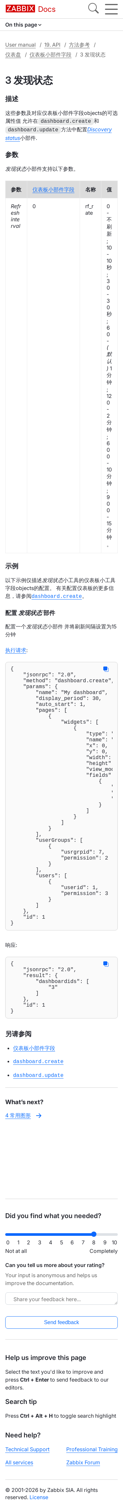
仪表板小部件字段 (51, 54)
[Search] (93, 9)
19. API (52, 44)
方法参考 (79, 44)
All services (19, 1462)
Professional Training (92, 1449)
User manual (20, 44)
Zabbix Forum (83, 1462)
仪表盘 (13, 54)
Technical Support (27, 1449)
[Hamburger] (111, 9)
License (39, 1497)
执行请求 (15, 648)
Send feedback (61, 1322)
